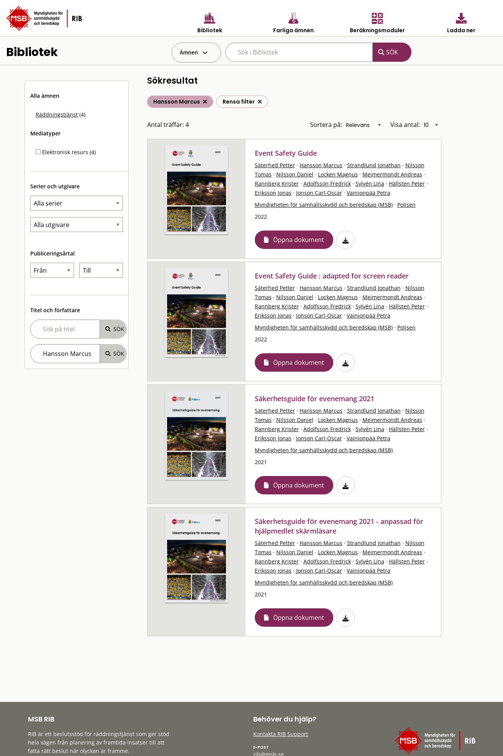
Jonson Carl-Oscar (319, 192)
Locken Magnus (338, 174)
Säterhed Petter (275, 165)
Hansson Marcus (321, 165)
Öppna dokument (298, 240)
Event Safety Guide (286, 153)
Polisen (406, 204)
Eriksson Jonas (273, 192)
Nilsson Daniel (294, 174)
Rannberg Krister (277, 183)
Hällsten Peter (407, 183)
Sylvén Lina (370, 183)
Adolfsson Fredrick (327, 183)
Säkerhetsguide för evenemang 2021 (314, 398)
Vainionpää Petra (368, 192)
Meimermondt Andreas (392, 174)
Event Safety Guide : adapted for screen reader (332, 275)
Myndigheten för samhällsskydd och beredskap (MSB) (324, 204)
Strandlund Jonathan (374, 165)
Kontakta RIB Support (280, 734)
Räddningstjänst (57, 114)
